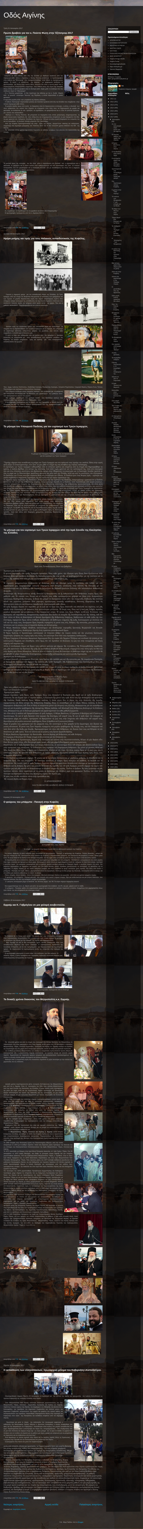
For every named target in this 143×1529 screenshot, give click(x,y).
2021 (112, 752)
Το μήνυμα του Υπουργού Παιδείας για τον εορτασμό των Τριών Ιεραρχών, (46, 426)
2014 (112, 108)
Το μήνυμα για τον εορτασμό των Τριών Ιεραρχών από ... (116, 646)
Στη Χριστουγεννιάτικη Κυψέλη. (116, 184)
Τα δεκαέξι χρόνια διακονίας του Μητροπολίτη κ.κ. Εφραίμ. (37, 999)
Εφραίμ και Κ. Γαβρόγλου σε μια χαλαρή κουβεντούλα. (34, 905)
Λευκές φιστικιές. (116, 354)
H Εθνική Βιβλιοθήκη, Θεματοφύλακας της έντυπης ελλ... (116, 481)
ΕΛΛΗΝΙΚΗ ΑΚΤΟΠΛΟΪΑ (118, 43)
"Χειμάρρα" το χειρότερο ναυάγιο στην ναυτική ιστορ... (116, 506)
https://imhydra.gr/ (116, 67)
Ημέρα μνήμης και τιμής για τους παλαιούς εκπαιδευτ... (116, 674)
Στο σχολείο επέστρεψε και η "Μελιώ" (116, 347)
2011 (112, 99)
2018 (112, 743)
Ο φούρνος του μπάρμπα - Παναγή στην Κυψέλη (31, 802)
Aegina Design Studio (117, 59)
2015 (112, 111)
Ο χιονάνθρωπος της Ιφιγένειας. (116, 289)
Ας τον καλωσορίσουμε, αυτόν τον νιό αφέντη (116, 127)
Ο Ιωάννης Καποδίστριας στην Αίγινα (116, 535)
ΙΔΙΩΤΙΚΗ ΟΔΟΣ (115, 48)
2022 (112, 755)
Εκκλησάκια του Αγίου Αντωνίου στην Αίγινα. (116, 449)
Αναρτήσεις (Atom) (19, 1509)
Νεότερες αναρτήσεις (14, 1504)
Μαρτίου (115, 702)
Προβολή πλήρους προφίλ (128, 89)
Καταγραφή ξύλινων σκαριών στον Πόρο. (116, 516)
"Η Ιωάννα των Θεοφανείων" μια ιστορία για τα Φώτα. (116, 201)
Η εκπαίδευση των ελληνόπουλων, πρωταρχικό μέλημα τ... (116, 596)
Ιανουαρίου (116, 119)
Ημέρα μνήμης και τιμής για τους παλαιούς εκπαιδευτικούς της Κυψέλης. (44, 238)
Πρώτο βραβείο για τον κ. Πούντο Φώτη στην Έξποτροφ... (116, 688)
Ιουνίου (115, 712)
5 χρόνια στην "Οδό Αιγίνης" (116, 191)
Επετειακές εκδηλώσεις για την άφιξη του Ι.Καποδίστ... (116, 493)
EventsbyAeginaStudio (117, 64)
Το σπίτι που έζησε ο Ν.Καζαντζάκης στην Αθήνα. (116, 526)
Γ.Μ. (122, 86)
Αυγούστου (116, 718)
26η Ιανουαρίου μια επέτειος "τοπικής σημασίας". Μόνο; (116, 582)
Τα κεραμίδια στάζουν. (116, 358)
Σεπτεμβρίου (116, 722)
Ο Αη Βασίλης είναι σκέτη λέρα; (116, 153)
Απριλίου (115, 705)
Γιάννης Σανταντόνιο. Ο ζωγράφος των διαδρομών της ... (116, 368)
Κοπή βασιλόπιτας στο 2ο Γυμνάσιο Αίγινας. (116, 438)
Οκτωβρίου (116, 727)
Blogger (80, 1522)
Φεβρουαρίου (116, 698)
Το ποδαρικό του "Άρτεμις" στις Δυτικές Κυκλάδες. (116, 230)
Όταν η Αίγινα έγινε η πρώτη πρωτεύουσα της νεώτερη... (116, 546)
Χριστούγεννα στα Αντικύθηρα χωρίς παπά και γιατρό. (116, 173)
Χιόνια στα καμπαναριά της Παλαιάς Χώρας (116, 280)
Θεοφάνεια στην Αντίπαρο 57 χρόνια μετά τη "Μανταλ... (116, 317)
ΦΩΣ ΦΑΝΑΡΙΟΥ (116, 56)
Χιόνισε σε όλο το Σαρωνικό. (116, 378)
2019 (112, 746)
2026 (112, 767)
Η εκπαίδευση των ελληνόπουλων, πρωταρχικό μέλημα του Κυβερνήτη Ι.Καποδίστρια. (52, 1370)
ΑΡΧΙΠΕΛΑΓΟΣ (115, 40)
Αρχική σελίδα (51, 1504)
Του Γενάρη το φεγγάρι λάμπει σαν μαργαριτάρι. (116, 409)
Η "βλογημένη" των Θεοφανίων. (116, 242)
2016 (112, 114)
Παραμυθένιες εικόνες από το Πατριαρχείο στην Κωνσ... (116, 329)
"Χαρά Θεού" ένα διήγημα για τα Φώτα (116, 220)
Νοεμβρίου (116, 732)
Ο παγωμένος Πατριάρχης (116, 418)
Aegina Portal (114, 61)
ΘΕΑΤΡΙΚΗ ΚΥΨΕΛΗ (117, 45)
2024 (112, 761)
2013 (112, 105)
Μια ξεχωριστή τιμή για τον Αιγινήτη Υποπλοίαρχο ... (116, 558)
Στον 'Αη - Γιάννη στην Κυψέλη (115, 307)
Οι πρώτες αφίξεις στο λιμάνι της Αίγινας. (116, 137)
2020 (112, 749)
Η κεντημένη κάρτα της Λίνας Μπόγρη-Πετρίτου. (116, 162)
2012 (112, 102)
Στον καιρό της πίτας (116, 402)
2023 (112, 758)
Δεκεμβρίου (116, 737)
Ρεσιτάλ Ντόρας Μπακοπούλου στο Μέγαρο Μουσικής (116, 427)
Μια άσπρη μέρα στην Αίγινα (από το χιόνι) (116, 266)
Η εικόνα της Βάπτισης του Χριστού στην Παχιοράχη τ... (116, 254)
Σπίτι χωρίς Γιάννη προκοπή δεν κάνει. (116, 298)
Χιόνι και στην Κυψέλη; (116, 272)
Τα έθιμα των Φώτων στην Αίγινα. (116, 211)
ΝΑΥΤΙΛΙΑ (113, 51)
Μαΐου (114, 708)
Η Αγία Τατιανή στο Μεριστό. (116, 385)
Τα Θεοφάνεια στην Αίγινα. (116, 339)
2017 (112, 117)
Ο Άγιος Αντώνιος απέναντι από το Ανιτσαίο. (116, 459)
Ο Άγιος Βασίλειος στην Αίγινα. (116, 146)
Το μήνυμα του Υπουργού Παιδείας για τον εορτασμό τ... (116, 659)
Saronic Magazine (116, 69)
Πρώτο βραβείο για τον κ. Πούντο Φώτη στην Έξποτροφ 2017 (38, 33)
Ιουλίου (115, 715)
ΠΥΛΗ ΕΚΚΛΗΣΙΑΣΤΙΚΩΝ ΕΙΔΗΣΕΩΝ (123, 53)
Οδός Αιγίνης (24, 15)
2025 (112, 764)
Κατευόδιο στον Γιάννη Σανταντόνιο (116, 394)
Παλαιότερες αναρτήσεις (91, 1504)
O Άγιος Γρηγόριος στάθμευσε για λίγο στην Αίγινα (116, 570)
